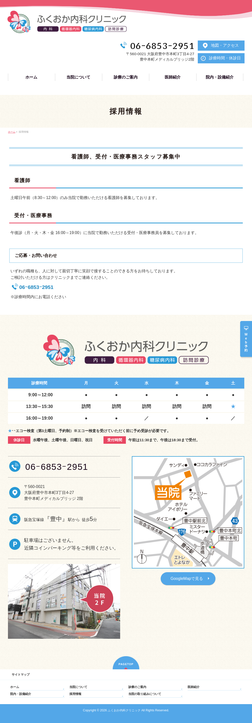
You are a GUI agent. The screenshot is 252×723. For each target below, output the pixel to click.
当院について (78, 687)
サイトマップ (21, 674)
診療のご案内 (137, 687)
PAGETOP (126, 664)
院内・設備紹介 (20, 694)
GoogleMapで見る (187, 578)
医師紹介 (194, 687)
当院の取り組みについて (144, 694)
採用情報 (75, 694)
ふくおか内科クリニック (124, 710)
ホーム (14, 687)
